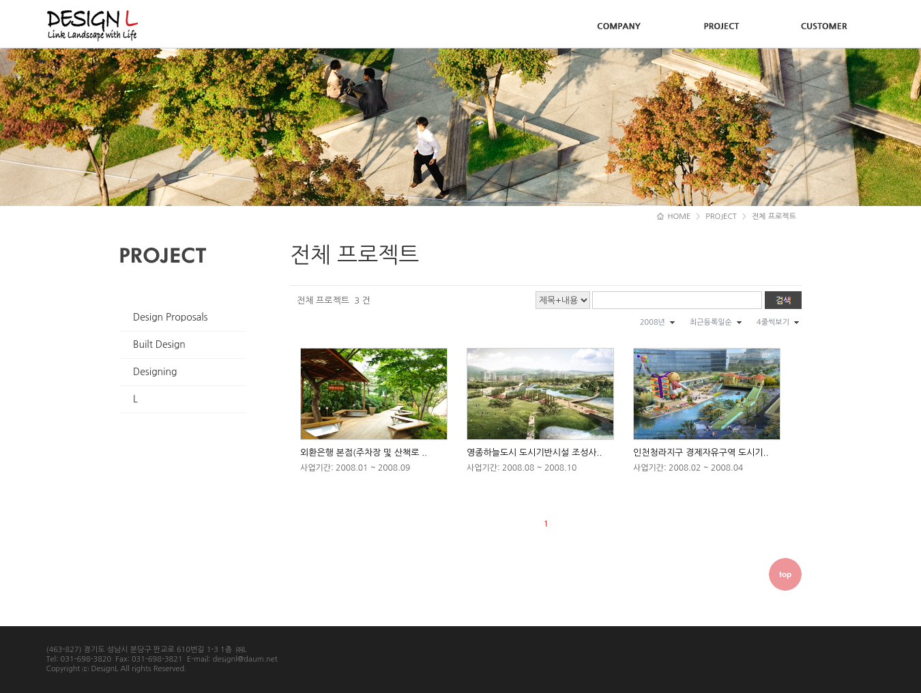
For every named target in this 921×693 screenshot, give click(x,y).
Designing (155, 372)
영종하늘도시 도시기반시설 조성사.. (534, 452)
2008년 (652, 322)
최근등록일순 (711, 322)
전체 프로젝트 (774, 216)
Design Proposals (170, 317)
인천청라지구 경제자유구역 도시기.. (700, 452)
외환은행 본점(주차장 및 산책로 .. (363, 452)
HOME (674, 216)
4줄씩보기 (773, 322)
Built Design (159, 344)
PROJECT (721, 216)
